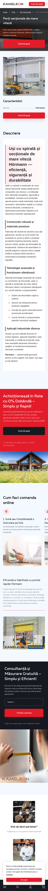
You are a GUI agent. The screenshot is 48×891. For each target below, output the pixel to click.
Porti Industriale (25, 12)
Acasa (5, 12)
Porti (13, 12)
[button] (37, 4)
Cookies (9, 875)
